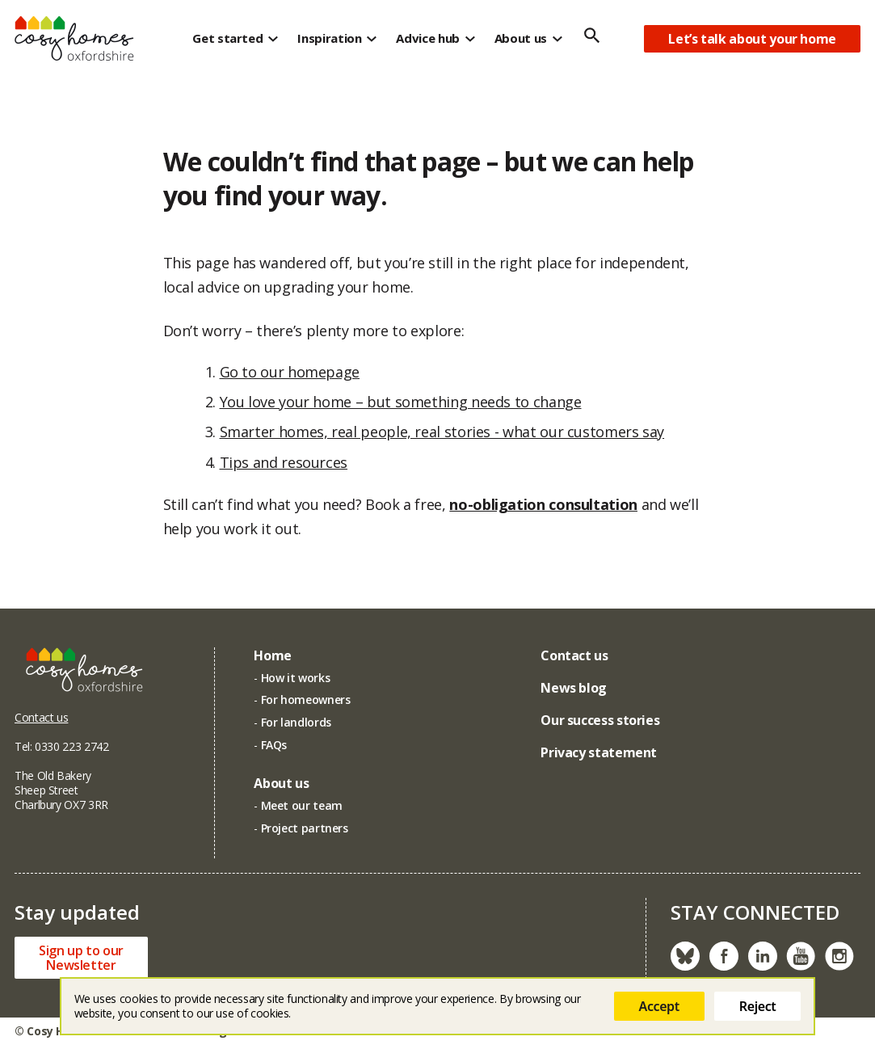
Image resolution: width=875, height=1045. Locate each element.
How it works (295, 677)
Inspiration (329, 38)
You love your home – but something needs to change (401, 401)
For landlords (296, 722)
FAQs (274, 744)
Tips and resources (284, 462)
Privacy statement (599, 752)
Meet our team (302, 805)
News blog (574, 688)
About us (520, 38)
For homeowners (306, 699)
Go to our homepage (290, 371)
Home (273, 655)
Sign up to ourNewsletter (81, 958)
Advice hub (427, 38)
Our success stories (600, 720)
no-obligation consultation (543, 508)
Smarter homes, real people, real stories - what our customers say (442, 431)
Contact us (41, 717)
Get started (227, 38)
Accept (659, 1006)
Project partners (304, 828)
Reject (757, 1006)
